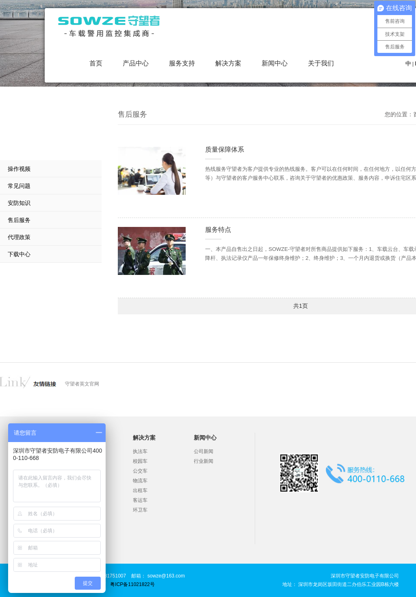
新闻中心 (275, 63)
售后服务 (19, 220)
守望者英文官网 (82, 384)
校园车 (140, 461)
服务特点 (218, 229)
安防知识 (19, 203)
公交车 (140, 471)
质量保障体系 (224, 149)
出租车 (140, 490)
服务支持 (182, 63)
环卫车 (140, 510)
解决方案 (228, 63)
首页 (95, 63)
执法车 (140, 451)
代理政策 (19, 237)
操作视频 (19, 169)
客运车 (140, 500)
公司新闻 (203, 451)
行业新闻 (203, 461)
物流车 (140, 481)
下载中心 (19, 254)
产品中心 (136, 63)
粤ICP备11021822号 (132, 584)
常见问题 (19, 186)
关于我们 (321, 63)
